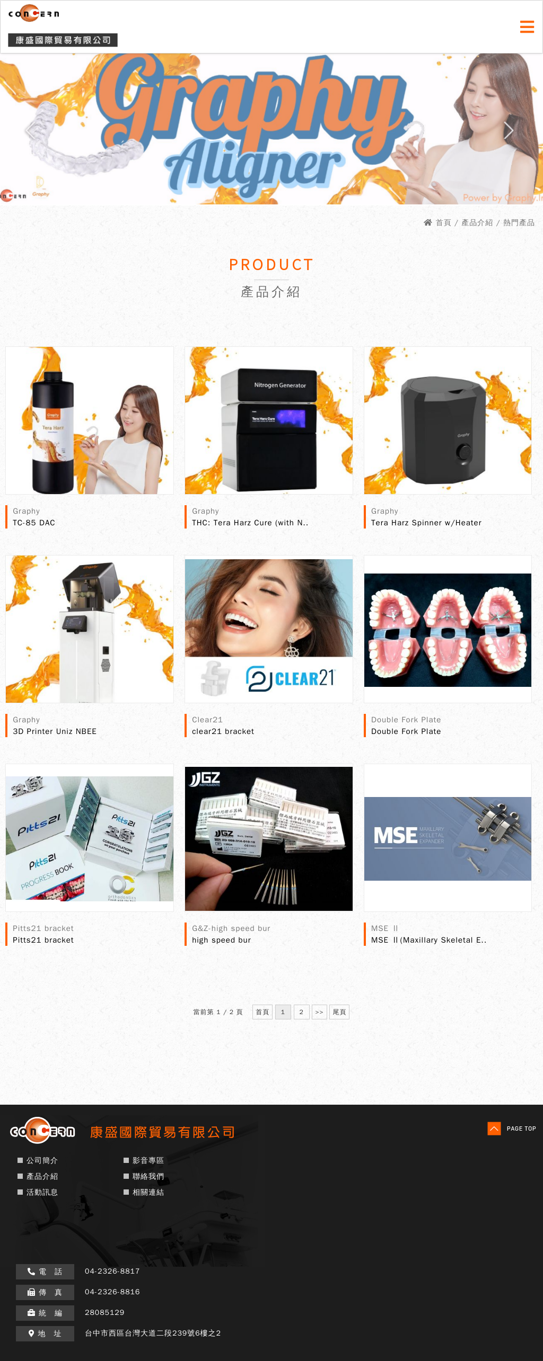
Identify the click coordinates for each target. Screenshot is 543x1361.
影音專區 (148, 1160)
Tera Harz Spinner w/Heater (426, 522)
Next (515, 134)
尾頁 (339, 1012)
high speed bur (221, 940)
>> (319, 1012)
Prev (27, 134)
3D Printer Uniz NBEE (55, 731)
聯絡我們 (148, 1176)
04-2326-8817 (112, 1271)
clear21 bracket (223, 731)
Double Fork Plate (406, 731)
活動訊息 (42, 1192)
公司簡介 (42, 1160)
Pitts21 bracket (43, 940)
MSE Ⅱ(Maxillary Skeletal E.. (429, 940)
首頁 (444, 222)
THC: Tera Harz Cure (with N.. (250, 522)
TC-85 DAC (34, 522)
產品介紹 (42, 1176)
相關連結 (148, 1192)
